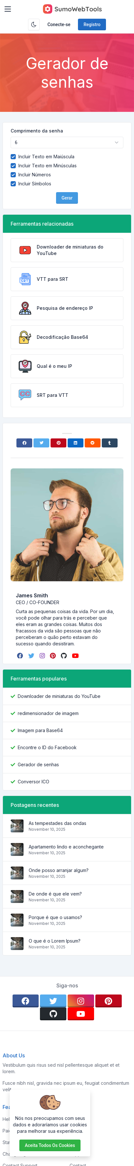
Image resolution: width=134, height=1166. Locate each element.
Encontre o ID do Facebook (47, 747)
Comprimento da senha (37, 130)
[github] (64, 655)
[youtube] (76, 655)
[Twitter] (41, 442)
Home (76, 1119)
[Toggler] (8, 9)
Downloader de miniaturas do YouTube (59, 696)
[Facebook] (24, 442)
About (76, 1130)
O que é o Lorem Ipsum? (55, 941)
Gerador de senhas (38, 764)
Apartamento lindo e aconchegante (66, 846)
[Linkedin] (75, 442)
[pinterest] (53, 655)
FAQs (75, 1142)
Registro (91, 24)
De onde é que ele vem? (55, 894)
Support (78, 1154)
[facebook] (21, 655)
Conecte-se (58, 24)
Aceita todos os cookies (50, 1145)
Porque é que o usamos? (55, 917)
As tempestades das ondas (57, 823)
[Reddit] (92, 442)
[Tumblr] (110, 442)
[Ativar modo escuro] (34, 24)
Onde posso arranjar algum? (59, 870)
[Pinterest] (58, 442)
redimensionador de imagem (48, 713)
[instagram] (42, 655)
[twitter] (32, 655)
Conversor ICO (33, 781)
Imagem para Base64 (40, 730)
